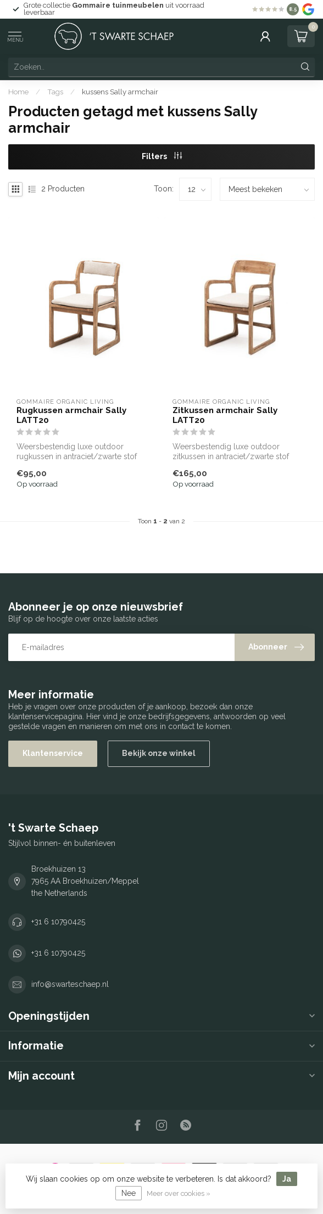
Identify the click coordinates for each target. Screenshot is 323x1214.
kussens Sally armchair (120, 91)
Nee (128, 1193)
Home (18, 91)
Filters (162, 156)
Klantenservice (53, 753)
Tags (55, 91)
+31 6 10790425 (58, 921)
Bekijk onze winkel (159, 753)
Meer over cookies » (178, 1193)
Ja (286, 1179)
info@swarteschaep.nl (70, 984)
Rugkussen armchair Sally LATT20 (71, 415)
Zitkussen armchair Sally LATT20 (224, 415)
